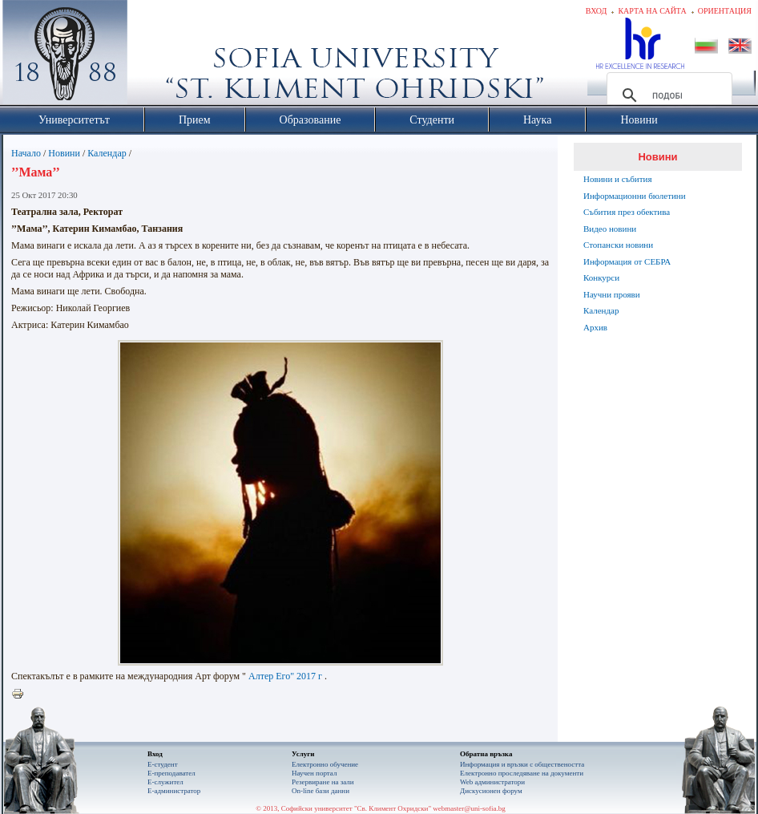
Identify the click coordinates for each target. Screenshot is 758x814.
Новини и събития (617, 179)
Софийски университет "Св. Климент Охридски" (155, 56)
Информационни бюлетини (634, 195)
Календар (106, 153)
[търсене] (667, 95)
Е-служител (165, 782)
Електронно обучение (325, 764)
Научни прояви (611, 294)
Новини (64, 153)
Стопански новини (618, 244)
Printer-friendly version (21, 694)
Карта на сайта (652, 10)
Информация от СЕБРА (627, 261)
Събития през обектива (626, 212)
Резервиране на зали (323, 782)
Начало (26, 153)
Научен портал (314, 773)
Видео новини (609, 228)
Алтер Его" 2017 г (285, 676)
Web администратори (492, 782)
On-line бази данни (320, 791)
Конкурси (601, 277)
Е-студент (162, 764)
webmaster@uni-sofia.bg (469, 808)
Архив (595, 327)
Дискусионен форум (491, 791)
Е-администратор (173, 791)
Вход (596, 10)
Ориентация (725, 10)
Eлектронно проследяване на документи (521, 773)
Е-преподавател (171, 773)
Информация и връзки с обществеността (522, 764)
